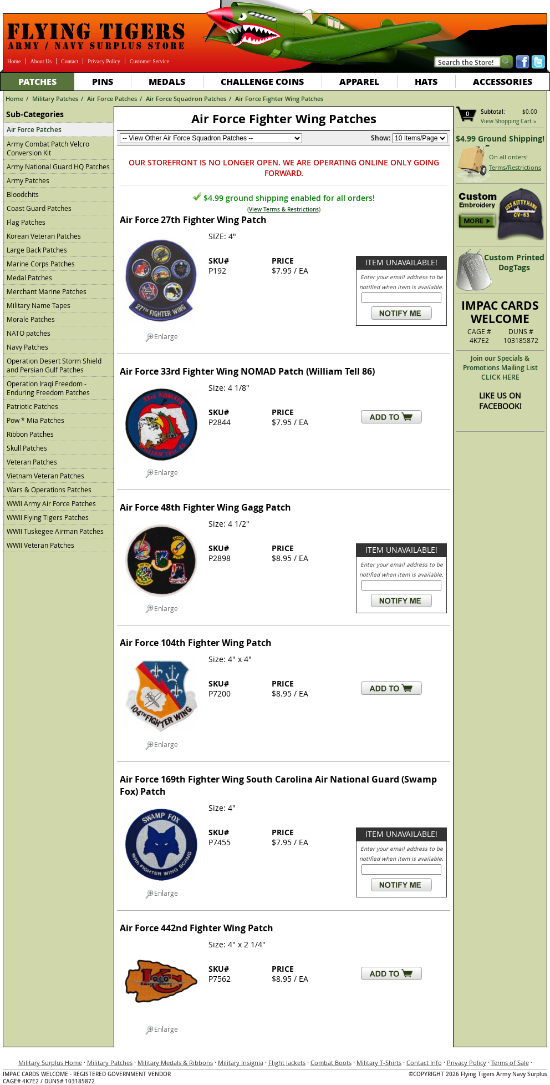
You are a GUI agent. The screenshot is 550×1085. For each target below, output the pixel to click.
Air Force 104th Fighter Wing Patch (196, 643)
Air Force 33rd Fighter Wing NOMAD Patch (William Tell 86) (247, 371)
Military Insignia (240, 1062)
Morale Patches (31, 319)
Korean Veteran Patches (44, 235)
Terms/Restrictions (515, 167)
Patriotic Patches (32, 406)
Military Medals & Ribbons (175, 1062)
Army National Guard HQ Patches (58, 166)
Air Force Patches (112, 98)
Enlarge (161, 337)
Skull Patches (27, 447)
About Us (41, 61)
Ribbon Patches (30, 434)
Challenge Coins (262, 81)
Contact (69, 61)
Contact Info (424, 1062)
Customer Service (149, 61)
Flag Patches (26, 222)
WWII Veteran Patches (40, 545)
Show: (380, 138)
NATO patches (28, 333)
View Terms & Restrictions (284, 209)
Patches (37, 81)
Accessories (502, 81)
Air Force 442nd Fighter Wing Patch (196, 928)
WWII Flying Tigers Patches (48, 517)
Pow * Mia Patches (35, 420)
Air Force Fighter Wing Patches (279, 98)
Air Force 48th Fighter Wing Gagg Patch (205, 507)
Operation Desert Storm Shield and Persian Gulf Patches (54, 365)
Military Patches (55, 98)
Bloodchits (23, 194)
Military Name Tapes (38, 305)
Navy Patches (27, 346)
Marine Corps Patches (41, 263)
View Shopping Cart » (508, 121)
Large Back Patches (37, 249)
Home (14, 61)
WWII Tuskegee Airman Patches (55, 531)
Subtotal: (493, 111)
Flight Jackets (286, 1062)
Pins (102, 81)
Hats (426, 81)
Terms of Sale (510, 1062)
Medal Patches (29, 277)
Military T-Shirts (379, 1062)
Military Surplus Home (50, 1062)
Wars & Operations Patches (49, 489)
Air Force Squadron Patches (186, 98)
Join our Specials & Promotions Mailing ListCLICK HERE (500, 368)
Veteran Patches (32, 461)
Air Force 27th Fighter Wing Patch (193, 220)
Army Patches (28, 180)
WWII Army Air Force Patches (51, 503)
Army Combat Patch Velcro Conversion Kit (48, 148)
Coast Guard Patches (39, 208)
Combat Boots (331, 1062)
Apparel (359, 81)
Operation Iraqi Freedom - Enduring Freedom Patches (48, 388)
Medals (167, 81)
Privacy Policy (104, 61)
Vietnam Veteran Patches (45, 475)
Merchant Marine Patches (46, 291)
